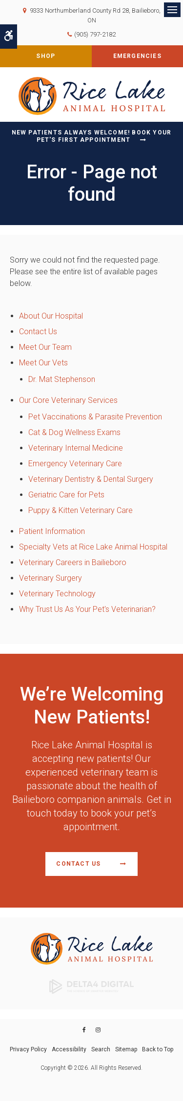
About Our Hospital (51, 316)
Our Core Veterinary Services (68, 400)
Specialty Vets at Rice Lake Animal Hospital (93, 546)
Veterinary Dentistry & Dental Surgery (90, 479)
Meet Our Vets (43, 362)
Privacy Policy (28, 1049)
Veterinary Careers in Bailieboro (72, 562)
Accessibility (69, 1049)
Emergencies (137, 56)
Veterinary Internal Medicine (75, 448)
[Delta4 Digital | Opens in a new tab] (91, 986)
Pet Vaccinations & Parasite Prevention (95, 416)
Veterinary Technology (57, 593)
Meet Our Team (45, 347)
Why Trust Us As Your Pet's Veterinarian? (87, 609)
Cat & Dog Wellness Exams (74, 432)
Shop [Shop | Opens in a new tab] (45, 56)
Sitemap (126, 1049)
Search (100, 1049)
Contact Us (38, 331)
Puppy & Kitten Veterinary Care (80, 510)
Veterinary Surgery (50, 578)
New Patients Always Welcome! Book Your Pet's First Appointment (92, 136)
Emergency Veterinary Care (75, 463)
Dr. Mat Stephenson (61, 379)
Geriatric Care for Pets (66, 494)
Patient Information (52, 531)
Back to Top (157, 1049)
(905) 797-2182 (95, 34)
